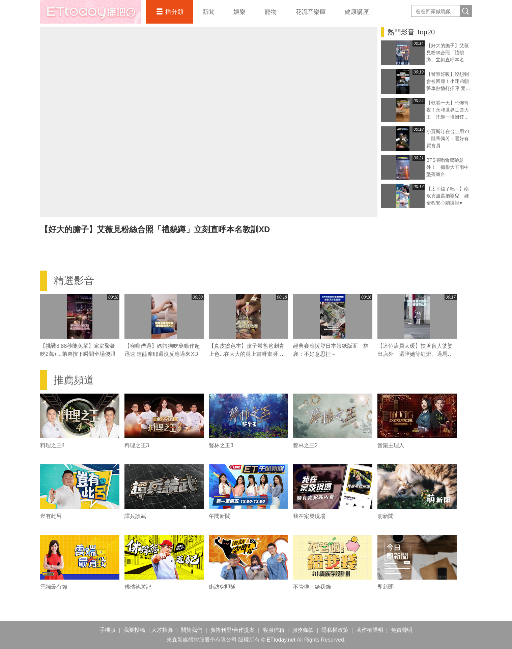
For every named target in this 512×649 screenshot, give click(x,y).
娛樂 (239, 11)
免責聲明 (402, 630)
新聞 (208, 11)
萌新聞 (385, 516)
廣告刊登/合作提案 (232, 630)
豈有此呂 (51, 516)
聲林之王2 (305, 445)
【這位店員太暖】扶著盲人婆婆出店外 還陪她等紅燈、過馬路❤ (415, 354)
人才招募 (162, 630)
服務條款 (303, 630)
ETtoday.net (281, 640)
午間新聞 (219, 516)
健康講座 (357, 11)
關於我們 (191, 630)
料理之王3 (136, 445)
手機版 (107, 630)
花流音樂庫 (310, 11)
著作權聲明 (369, 630)
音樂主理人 (390, 445)
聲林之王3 (221, 445)
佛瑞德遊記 (137, 587)
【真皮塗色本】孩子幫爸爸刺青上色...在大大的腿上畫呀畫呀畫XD (246, 354)
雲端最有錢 (53, 587)
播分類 (174, 11)
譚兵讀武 (135, 516)
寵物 (270, 11)
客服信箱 (273, 630)
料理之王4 (52, 445)
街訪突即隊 (222, 587)
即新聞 (385, 587)
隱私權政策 (334, 630)
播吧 (90, 12)
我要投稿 (134, 630)
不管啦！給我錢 (312, 587)
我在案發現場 (309, 516)
